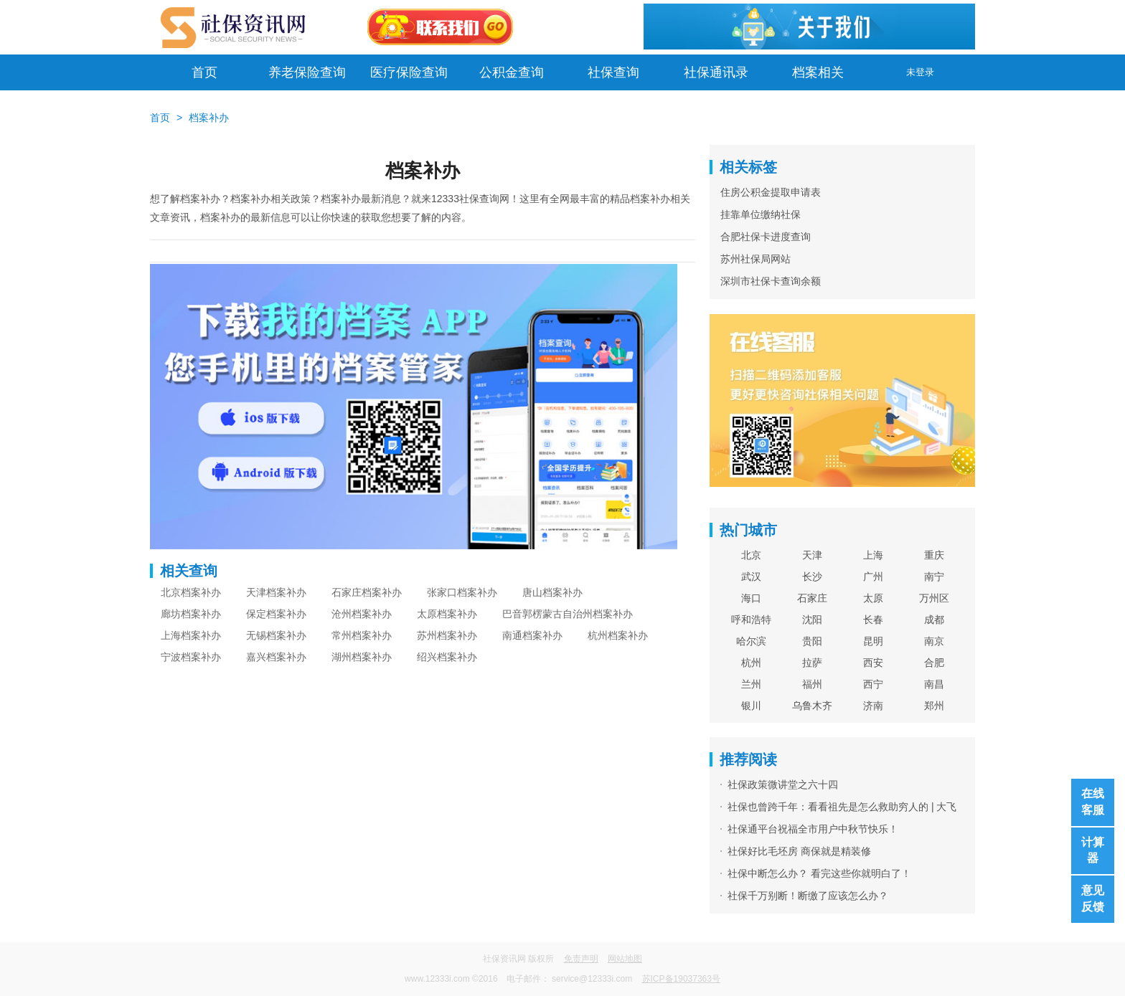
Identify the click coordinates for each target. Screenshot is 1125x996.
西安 (873, 662)
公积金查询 (511, 72)
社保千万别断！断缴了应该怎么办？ (808, 895)
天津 (812, 555)
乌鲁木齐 (812, 705)
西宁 (873, 684)
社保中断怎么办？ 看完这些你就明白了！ (819, 873)
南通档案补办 (532, 635)
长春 (873, 619)
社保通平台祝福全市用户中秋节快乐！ (813, 829)
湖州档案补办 (361, 657)
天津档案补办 (276, 592)
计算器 (1092, 850)
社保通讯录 (716, 72)
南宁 (934, 576)
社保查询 (613, 72)
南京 (934, 641)
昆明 (873, 641)
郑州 (934, 705)
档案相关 (818, 72)
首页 (204, 72)
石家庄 (812, 598)
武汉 (751, 576)
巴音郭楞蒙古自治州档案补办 (567, 614)
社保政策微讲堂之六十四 (783, 784)
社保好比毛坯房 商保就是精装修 (799, 851)
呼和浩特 (751, 619)
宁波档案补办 (191, 657)
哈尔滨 (751, 641)
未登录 (920, 72)
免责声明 (581, 959)
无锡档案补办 (276, 635)
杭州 (751, 662)
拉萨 (812, 662)
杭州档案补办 (618, 635)
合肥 (934, 662)
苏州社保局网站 (755, 259)
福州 (812, 684)
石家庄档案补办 (366, 592)
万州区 (934, 598)
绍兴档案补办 (447, 657)
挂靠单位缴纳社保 (760, 214)
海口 (751, 598)
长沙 (812, 576)
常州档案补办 (361, 635)
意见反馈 (1092, 898)
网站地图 (625, 959)
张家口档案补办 (462, 592)
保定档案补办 (276, 614)
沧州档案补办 (361, 614)
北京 (751, 555)
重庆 (934, 555)
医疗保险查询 (409, 72)
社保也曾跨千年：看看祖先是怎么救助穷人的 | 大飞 (842, 806)
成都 (934, 619)
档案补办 (209, 117)
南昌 (934, 684)
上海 (873, 555)
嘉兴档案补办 (276, 657)
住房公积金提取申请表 (770, 192)
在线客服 (1092, 801)
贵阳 (812, 641)
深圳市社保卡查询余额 (770, 281)
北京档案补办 (191, 592)
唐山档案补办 (552, 592)
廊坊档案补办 (191, 614)
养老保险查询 (307, 72)
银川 (751, 705)
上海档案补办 (191, 635)
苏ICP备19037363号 (681, 979)
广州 (873, 576)
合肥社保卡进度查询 (765, 236)
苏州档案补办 (447, 635)
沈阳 (812, 619)
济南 (873, 705)
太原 (873, 598)
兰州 (751, 684)
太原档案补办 (447, 614)
